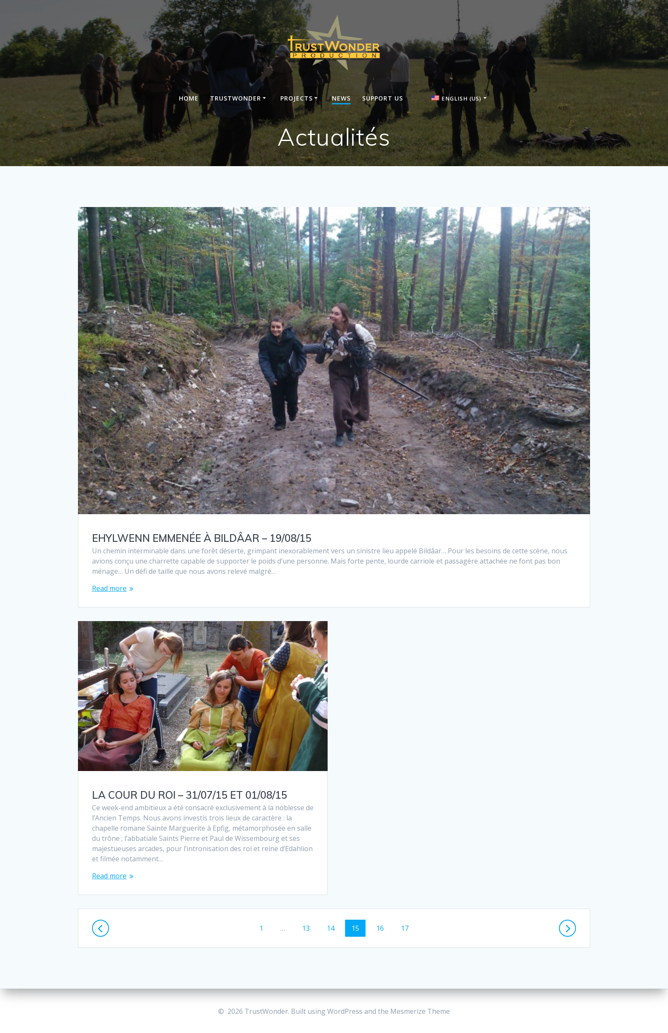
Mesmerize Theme (420, 1011)
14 (333, 928)
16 (383, 928)
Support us (382, 98)
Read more (109, 588)
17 (407, 928)
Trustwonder (235, 98)
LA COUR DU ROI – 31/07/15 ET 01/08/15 (189, 794)
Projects (296, 98)
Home (189, 98)
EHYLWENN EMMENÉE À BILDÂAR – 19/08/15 (201, 538)
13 (309, 928)
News (341, 98)
